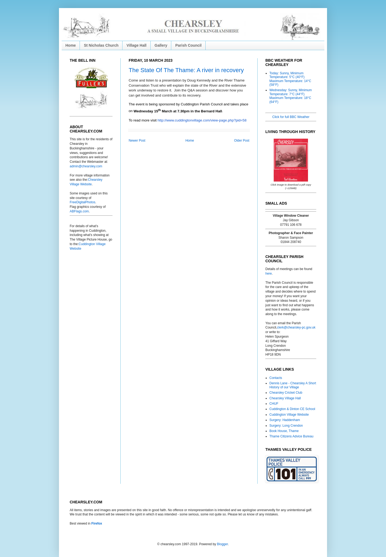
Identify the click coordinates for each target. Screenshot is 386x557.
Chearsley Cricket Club (285, 392)
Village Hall (136, 45)
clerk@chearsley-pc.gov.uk (296, 327)
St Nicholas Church (101, 45)
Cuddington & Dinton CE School (292, 409)
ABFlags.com (79, 211)
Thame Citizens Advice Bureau (291, 436)
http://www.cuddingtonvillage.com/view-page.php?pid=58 (202, 120)
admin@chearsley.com (86, 166)
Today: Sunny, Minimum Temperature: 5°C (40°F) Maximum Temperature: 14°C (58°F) (290, 79)
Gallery (161, 45)
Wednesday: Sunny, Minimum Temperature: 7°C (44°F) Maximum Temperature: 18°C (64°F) (290, 96)
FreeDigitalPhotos (82, 202)
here (268, 273)
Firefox (96, 523)
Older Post (241, 140)
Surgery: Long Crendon (286, 425)
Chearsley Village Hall (285, 398)
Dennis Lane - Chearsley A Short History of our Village (292, 385)
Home (70, 45)
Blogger (222, 544)
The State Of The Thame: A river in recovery (186, 70)
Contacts (275, 378)
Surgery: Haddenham (284, 420)
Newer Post (137, 140)
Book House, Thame (284, 431)
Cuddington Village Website (289, 414)
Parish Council (188, 45)
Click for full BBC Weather (291, 117)
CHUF (273, 403)
